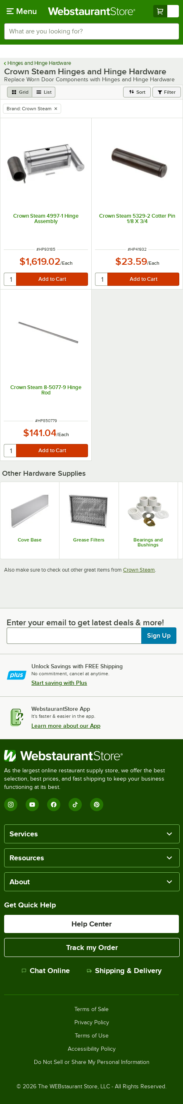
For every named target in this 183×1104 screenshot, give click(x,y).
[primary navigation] (21, 11)
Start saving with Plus (59, 682)
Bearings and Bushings (148, 542)
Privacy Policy (91, 1023)
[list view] (43, 92)
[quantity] (10, 279)
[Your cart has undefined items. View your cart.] (166, 11)
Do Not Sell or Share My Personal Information (92, 1062)
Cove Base (30, 539)
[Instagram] (10, 804)
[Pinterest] (96, 804)
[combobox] (91, 31)
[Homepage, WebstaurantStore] (91, 11)
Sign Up (159, 635)
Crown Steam (139, 570)
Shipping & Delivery (124, 970)
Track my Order (92, 947)
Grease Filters (89, 539)
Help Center (91, 924)
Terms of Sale (91, 1009)
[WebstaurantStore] (91, 755)
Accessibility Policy (92, 1049)
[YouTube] (32, 804)
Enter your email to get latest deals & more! (85, 622)
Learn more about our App (65, 725)
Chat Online (45, 970)
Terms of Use (92, 1036)
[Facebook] (53, 804)
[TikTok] (75, 804)
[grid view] (19, 92)
